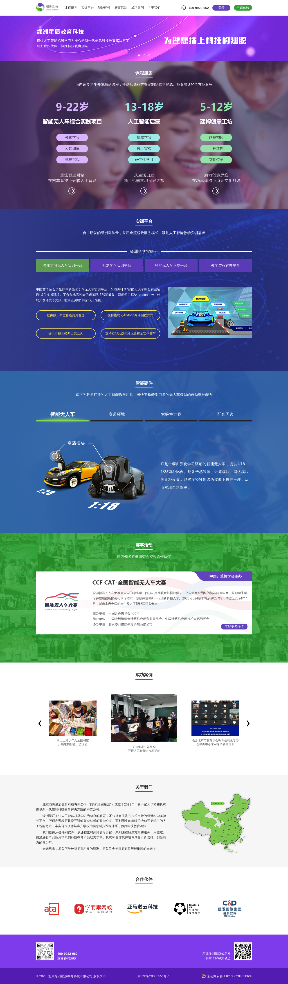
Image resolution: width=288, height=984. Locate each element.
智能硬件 (104, 7)
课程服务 (71, 7)
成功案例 (137, 7)
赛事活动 (121, 7)
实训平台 (87, 7)
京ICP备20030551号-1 (153, 976)
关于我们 (154, 7)
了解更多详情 (234, 626)
